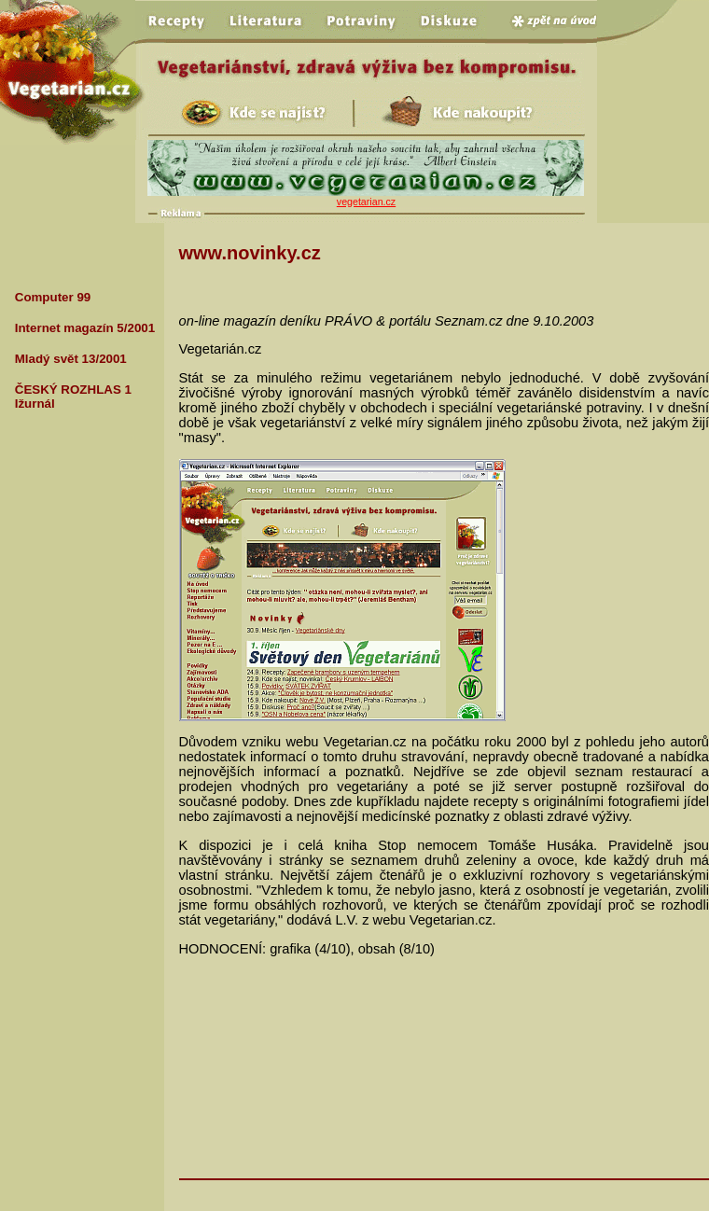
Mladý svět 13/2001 (71, 359)
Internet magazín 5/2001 (85, 328)
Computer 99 (52, 297)
